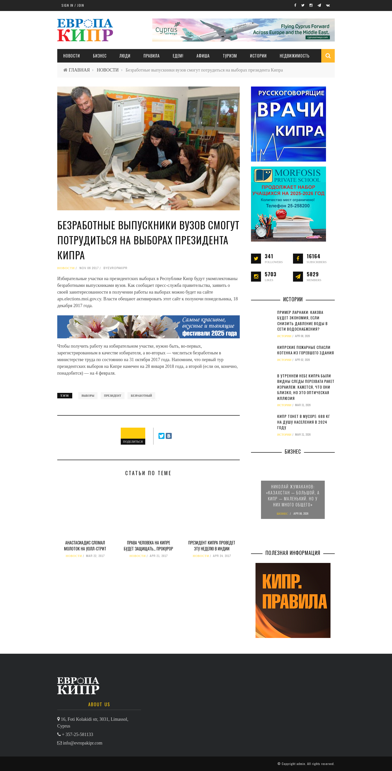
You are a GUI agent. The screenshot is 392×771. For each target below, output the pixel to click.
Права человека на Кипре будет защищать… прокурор (148, 546)
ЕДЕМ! (178, 56)
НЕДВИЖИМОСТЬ (295, 56)
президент (112, 395)
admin (300, 763)
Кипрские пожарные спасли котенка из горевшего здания (305, 350)
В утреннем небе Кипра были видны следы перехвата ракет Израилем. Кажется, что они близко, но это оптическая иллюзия (305, 387)
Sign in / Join (73, 5)
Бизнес (99, 56)
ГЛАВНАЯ (79, 70)
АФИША (203, 56)
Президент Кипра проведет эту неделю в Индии (211, 546)
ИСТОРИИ (258, 56)
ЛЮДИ (125, 56)
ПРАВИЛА (152, 56)
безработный (141, 395)
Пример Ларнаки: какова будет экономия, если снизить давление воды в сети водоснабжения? (302, 320)
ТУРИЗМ (230, 56)
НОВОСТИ (71, 56)
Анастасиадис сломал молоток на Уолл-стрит (85, 546)
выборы (88, 395)
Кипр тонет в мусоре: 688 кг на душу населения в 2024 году (303, 421)
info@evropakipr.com (82, 742)
